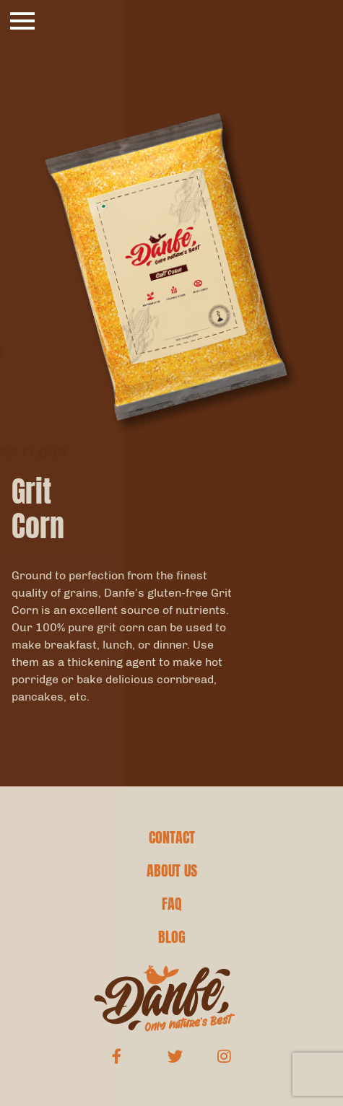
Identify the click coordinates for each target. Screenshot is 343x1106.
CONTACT (172, 837)
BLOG (172, 937)
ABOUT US (172, 871)
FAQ (172, 904)
